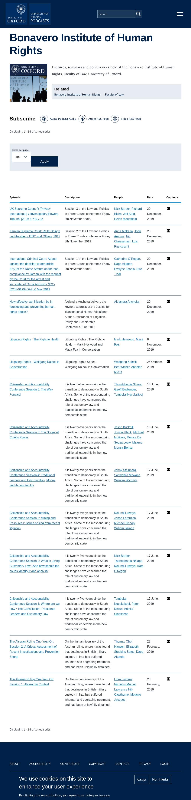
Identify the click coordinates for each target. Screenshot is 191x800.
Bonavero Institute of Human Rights (77, 94)
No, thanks (160, 779)
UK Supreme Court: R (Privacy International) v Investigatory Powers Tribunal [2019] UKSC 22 (34, 214)
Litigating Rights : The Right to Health (35, 339)
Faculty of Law (114, 94)
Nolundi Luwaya (125, 513)
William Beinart (124, 528)
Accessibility (40, 763)
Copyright (97, 763)
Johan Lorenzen (125, 518)
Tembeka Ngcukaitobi (128, 394)
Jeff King (129, 213)
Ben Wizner (122, 367)
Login (165, 763)
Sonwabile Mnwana (127, 475)
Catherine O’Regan (127, 258)
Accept (141, 779)
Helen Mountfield (125, 219)
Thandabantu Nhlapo (128, 384)
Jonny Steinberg (125, 470)
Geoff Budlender (125, 389)
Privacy (145, 763)
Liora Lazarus (123, 679)
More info (104, 795)
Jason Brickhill (123, 427)
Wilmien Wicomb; (126, 480)
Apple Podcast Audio (63, 118)
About (15, 763)
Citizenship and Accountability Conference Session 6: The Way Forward (31, 389)
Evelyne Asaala (124, 269)
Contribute (69, 763)
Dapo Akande (123, 263)
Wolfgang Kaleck (125, 361)
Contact (122, 763)
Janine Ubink (123, 432)
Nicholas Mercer (125, 684)
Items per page (20, 150)
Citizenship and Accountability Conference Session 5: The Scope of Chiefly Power (34, 432)
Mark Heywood (124, 339)
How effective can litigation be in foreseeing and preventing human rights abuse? (32, 306)
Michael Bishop (124, 523)
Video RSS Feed (131, 118)
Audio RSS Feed (98, 118)
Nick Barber (122, 208)
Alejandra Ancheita (126, 301)
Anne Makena (123, 231)
